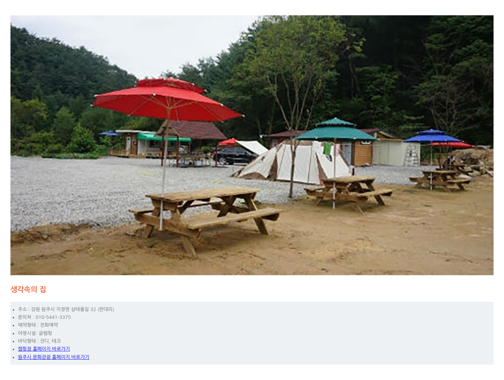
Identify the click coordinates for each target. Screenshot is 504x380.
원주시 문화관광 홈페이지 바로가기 (53, 357)
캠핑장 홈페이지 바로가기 (44, 348)
